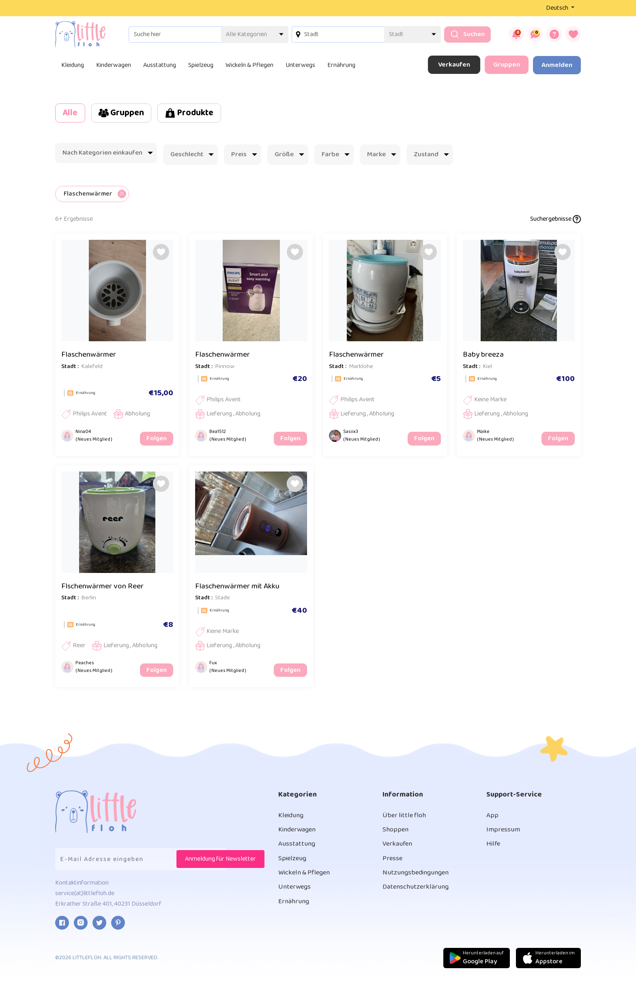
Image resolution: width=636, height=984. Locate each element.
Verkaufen (454, 64)
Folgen (157, 441)
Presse (392, 864)
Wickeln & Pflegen (249, 65)
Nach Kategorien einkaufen (107, 154)
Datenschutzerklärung (418, 894)
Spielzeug (200, 65)
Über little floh (406, 819)
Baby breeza (484, 356)
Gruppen (506, 64)
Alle (72, 113)
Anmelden (556, 65)
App (492, 819)
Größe (289, 155)
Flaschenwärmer (90, 356)
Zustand (431, 155)
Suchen (461, 34)
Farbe (336, 155)
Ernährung (341, 65)
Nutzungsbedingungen (419, 879)
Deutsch (557, 8)
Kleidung (72, 65)
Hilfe (493, 849)
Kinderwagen (113, 65)
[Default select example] (248, 34)
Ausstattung (159, 65)
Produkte (205, 113)
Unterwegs (300, 65)
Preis (244, 155)
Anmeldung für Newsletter (220, 862)
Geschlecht (192, 155)
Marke (381, 155)
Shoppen (396, 834)
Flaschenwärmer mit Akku (240, 589)
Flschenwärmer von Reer (104, 589)
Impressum (503, 834)
